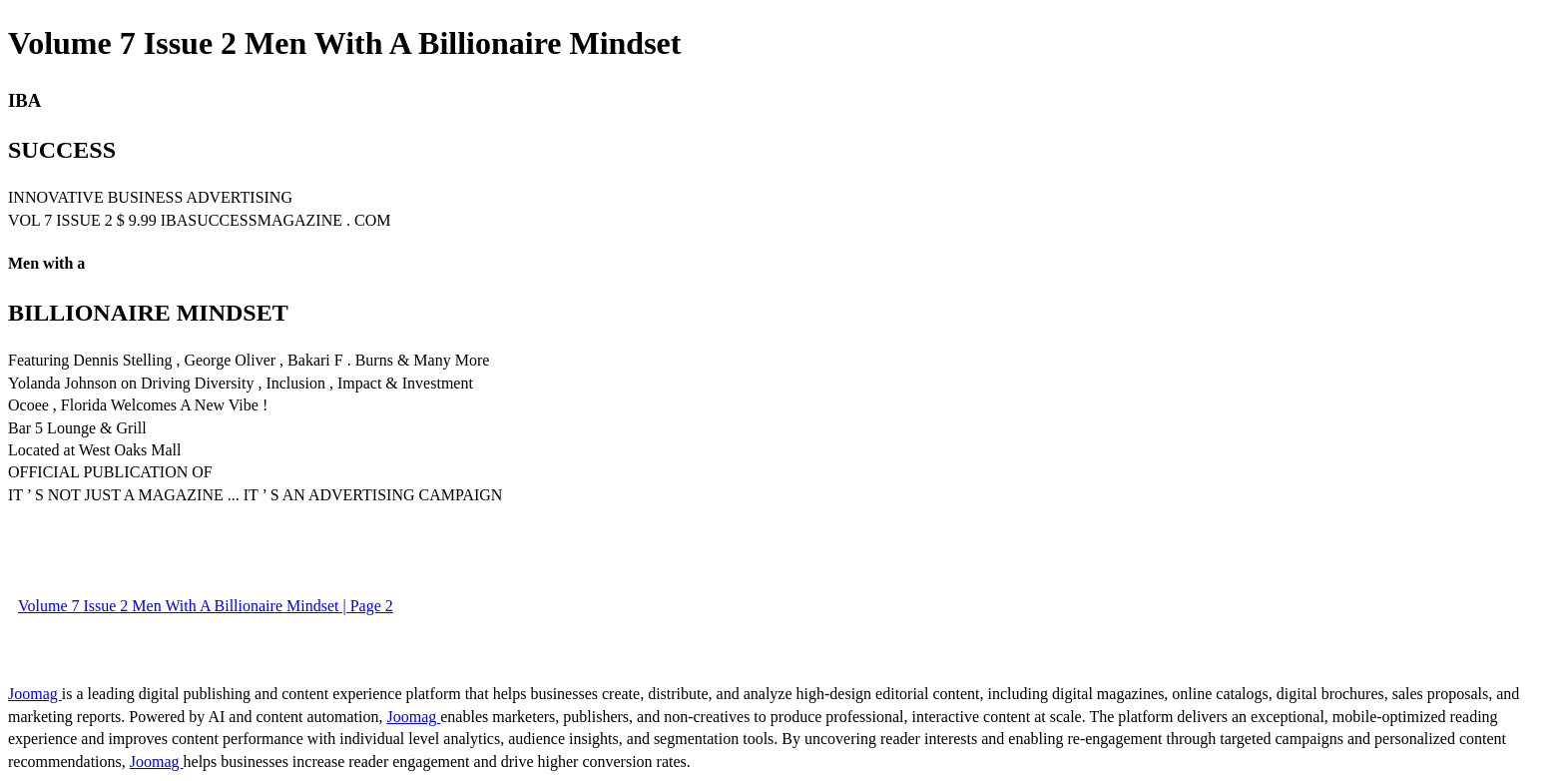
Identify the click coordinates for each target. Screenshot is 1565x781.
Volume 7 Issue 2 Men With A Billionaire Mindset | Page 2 (205, 605)
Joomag (35, 693)
